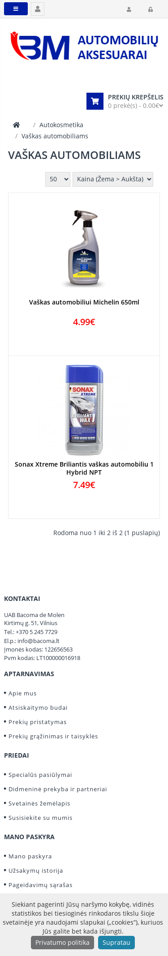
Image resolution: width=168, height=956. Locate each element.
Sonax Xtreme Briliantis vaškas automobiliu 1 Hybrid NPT (84, 468)
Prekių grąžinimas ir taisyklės (53, 736)
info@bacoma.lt (38, 641)
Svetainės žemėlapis (39, 803)
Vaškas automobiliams (55, 136)
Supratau (116, 942)
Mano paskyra (30, 856)
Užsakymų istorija (36, 870)
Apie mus (23, 693)
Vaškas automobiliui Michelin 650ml (84, 302)
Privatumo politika (62, 942)
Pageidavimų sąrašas (41, 885)
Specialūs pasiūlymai (40, 775)
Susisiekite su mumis (41, 818)
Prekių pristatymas (38, 722)
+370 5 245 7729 (36, 632)
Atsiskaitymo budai (38, 707)
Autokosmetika (61, 124)
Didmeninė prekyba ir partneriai (58, 789)
